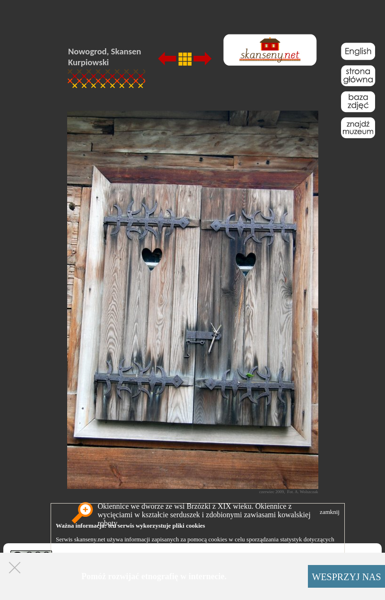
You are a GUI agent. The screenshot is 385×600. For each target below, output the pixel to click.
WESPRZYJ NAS (346, 577)
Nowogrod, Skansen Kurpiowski (104, 57)
